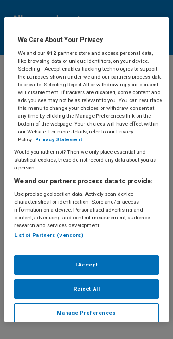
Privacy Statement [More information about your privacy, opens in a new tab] (58, 139)
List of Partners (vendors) (48, 235)
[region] (86, 169)
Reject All (86, 288)
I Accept (86, 264)
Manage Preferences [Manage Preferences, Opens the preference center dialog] (86, 312)
